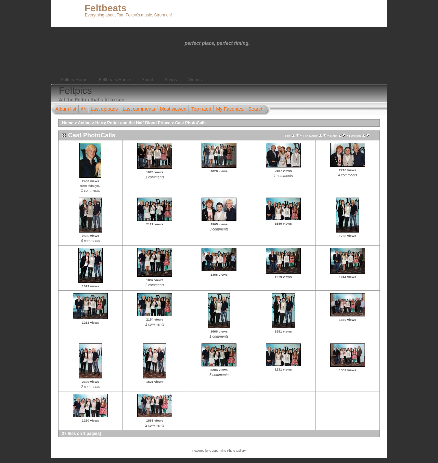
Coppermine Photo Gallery (227, 450)
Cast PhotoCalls (191, 123)
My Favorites (229, 109)
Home (67, 123)
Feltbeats (106, 8)
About (147, 79)
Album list (65, 109)
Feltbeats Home (114, 79)
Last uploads (104, 109)
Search (255, 109)
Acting (84, 123)
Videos (195, 79)
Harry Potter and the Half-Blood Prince (132, 123)
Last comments (139, 109)
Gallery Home (73, 79)
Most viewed (173, 109)
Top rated (201, 109)
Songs (170, 79)
